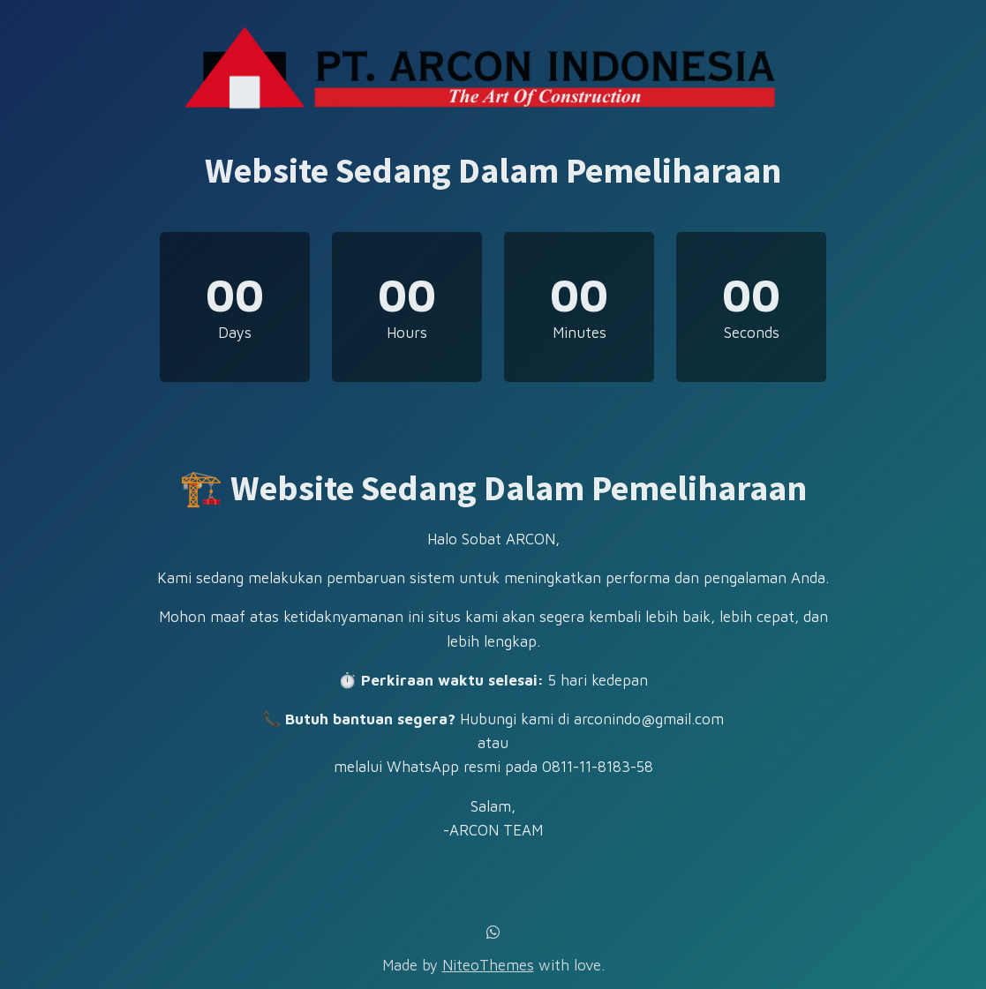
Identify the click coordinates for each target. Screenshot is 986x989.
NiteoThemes (488, 965)
